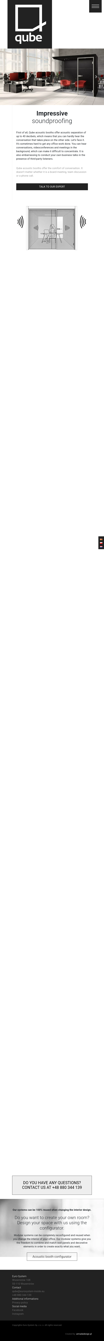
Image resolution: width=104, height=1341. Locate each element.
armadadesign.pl (84, 1334)
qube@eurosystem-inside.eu (28, 1291)
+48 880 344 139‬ (21, 1295)
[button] (95, 6)
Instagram (18, 1313)
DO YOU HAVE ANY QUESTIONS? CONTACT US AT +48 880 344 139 (52, 1185)
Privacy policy (20, 1302)
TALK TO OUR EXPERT (52, 186)
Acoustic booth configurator (51, 1256)
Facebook (17, 1310)
